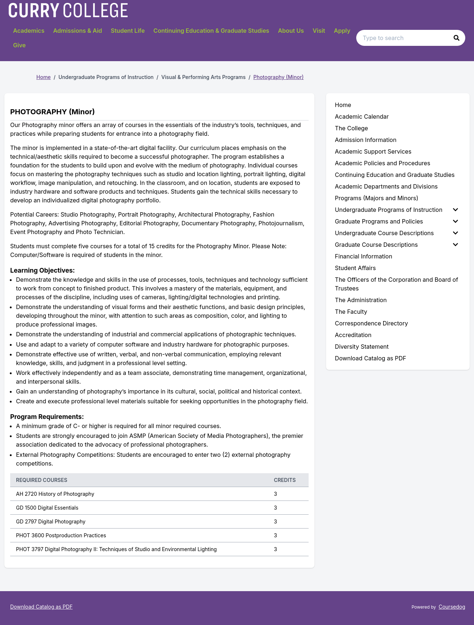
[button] (456, 37)
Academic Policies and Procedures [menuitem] (382, 163)
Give (19, 45)
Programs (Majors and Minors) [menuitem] (376, 198)
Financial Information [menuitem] (363, 256)
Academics (28, 30)
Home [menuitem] (343, 104)
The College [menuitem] (351, 128)
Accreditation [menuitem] (353, 335)
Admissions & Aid (77, 30)
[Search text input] (410, 38)
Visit (319, 30)
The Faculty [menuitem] (351, 311)
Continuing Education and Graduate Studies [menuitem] (394, 174)
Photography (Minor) (278, 77)
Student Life (128, 30)
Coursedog (452, 607)
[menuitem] (398, 209)
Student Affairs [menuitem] (355, 268)
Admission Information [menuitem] (365, 139)
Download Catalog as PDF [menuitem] (370, 358)
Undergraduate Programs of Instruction (396, 209)
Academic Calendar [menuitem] (362, 116)
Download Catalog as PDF (41, 607)
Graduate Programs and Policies (396, 221)
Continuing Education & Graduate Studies (211, 30)
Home (43, 77)
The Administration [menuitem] (361, 300)
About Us (291, 30)
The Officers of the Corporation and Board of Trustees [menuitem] (396, 284)
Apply (342, 30)
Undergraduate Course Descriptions (396, 233)
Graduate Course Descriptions (396, 244)
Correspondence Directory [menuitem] (371, 323)
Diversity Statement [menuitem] (362, 346)
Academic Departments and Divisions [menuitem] (386, 186)
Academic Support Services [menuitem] (373, 151)
